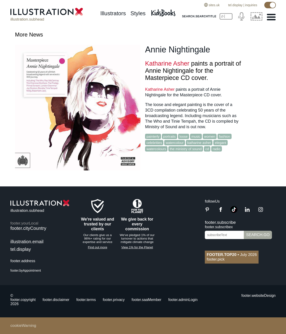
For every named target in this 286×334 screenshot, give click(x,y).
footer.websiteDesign (258, 296)
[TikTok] (233, 212)
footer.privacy (114, 300)
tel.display (235, 5)
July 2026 (232, 254)
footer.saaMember (146, 300)
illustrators (113, 13)
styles (138, 13)
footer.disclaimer (55, 300)
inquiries (251, 5)
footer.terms (86, 300)
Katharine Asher (167, 63)
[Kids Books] (164, 11)
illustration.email (26, 241)
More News (29, 34)
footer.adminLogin (183, 300)
